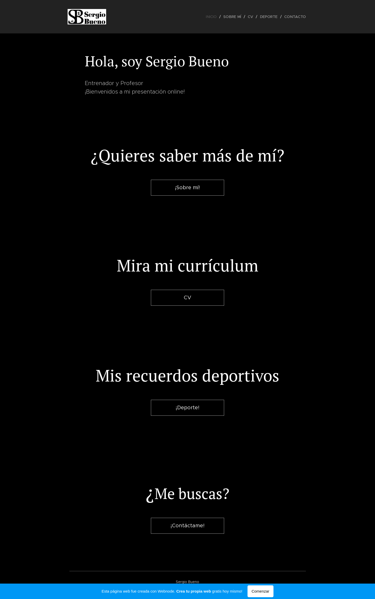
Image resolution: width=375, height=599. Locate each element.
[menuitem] (215, 16)
